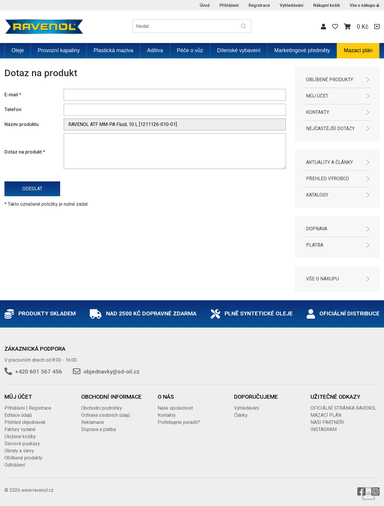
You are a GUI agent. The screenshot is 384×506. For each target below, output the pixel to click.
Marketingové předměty (302, 50)
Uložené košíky (20, 436)
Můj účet (317, 96)
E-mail (12, 95)
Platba (314, 245)
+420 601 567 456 (38, 371)
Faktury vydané (20, 429)
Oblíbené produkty (329, 79)
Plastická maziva (113, 50)
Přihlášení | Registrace (27, 408)
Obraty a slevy (19, 451)
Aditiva (155, 50)
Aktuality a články (329, 162)
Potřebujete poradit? (179, 422)
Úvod (205, 5)
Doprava (316, 229)
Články (241, 415)
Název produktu (21, 124)
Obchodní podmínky (101, 408)
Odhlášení (14, 465)
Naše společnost (175, 408)
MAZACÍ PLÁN (326, 415)
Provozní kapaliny (59, 50)
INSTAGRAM (324, 429)
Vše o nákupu (365, 5)
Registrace (259, 5)
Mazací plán (358, 50)
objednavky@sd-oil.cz (112, 371)
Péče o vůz (190, 50)
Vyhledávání (291, 5)
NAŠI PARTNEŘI (327, 422)
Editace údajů (18, 415)
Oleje (18, 50)
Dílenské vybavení (238, 50)
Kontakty (317, 112)
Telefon (12, 109)
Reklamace (92, 422)
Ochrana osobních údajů (105, 415)
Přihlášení (229, 5)
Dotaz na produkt (24, 152)
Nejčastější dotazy (330, 128)
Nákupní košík (326, 5)
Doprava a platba (98, 429)
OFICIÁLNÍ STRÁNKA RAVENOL (343, 408)
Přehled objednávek (25, 422)
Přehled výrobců (327, 178)
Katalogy (317, 195)
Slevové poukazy (22, 443)
